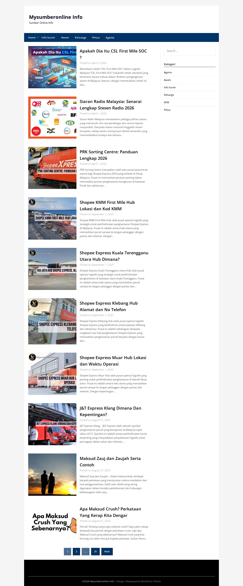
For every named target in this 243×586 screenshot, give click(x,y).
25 (95, 551)
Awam (65, 37)
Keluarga (80, 37)
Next (107, 551)
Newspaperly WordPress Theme (143, 581)
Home (32, 37)
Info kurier (48, 37)
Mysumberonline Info (56, 17)
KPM (166, 102)
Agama (110, 37)
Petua (96, 37)
